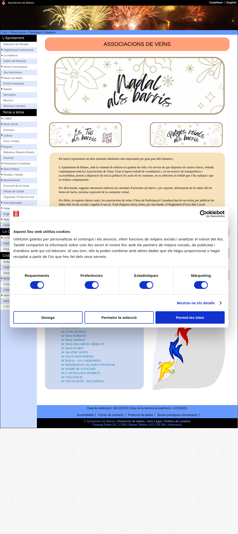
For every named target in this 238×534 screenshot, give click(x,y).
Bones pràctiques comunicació (177, 415)
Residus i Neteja (13, 174)
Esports (7, 146)
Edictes (7, 89)
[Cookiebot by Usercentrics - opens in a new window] (203, 213)
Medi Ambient (11, 180)
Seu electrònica (12, 72)
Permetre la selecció (118, 317)
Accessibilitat (85, 415)
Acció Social (10, 124)
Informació (175, 424)
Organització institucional (18, 49)
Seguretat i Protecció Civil (18, 196)
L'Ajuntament (13, 38)
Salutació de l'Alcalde (16, 44)
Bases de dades (13, 77)
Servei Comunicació (15, 66)
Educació (8, 129)
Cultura (7, 135)
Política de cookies (177, 421)
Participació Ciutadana (42, 32)
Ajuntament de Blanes (21, 2)
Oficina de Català (13, 191)
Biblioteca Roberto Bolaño (18, 152)
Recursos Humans (14, 105)
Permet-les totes (190, 317)
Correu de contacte (110, 415)
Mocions (8, 100)
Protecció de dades (140, 415)
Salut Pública (11, 169)
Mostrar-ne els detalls (196, 303)
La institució (10, 55)
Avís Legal (154, 421)
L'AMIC (7, 118)
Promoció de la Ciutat (16, 185)
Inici (4, 32)
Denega (47, 317)
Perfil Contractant (13, 83)
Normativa (9, 94)
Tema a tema (18, 32)
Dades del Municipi (14, 60)
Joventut (8, 157)
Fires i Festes (11, 141)
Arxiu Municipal (12, 202)
